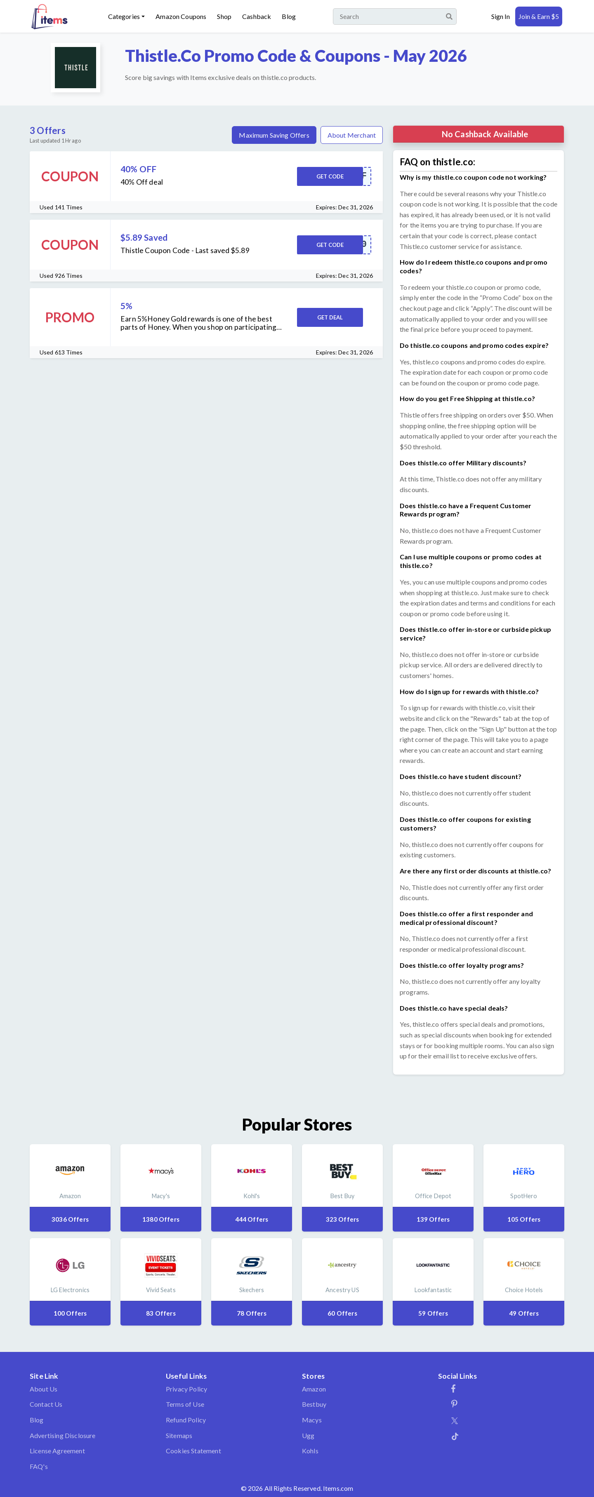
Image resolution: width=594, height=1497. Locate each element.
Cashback (256, 16)
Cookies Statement (193, 1451)
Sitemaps (179, 1435)
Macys (312, 1420)
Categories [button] (124, 16)
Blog (289, 16)
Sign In (500, 16)
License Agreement (57, 1451)
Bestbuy (314, 1404)
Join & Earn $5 (539, 16)
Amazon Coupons (181, 16)
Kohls (310, 1451)
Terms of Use (185, 1404)
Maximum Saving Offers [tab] (274, 135)
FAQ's (39, 1466)
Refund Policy (186, 1420)
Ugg (308, 1435)
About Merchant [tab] (352, 135)
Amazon (314, 1389)
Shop (224, 16)
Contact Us (46, 1404)
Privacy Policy (186, 1389)
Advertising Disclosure (63, 1435)
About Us (43, 1389)
